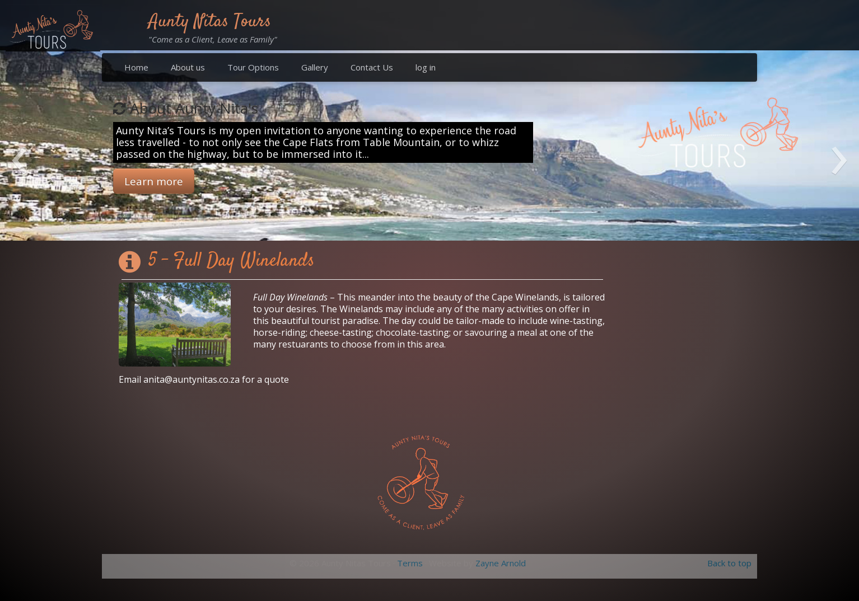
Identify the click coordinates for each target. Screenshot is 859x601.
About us (188, 67)
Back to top (729, 563)
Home (136, 67)
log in (426, 67)
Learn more (153, 181)
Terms (410, 563)
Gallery (314, 67)
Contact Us (372, 67)
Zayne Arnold (500, 563)
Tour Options (253, 67)
